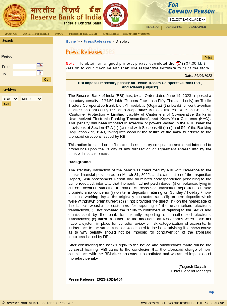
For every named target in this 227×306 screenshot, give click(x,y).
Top (211, 287)
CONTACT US (173, 26)
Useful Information (35, 33)
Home (71, 41)
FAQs (59, 33)
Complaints (111, 33)
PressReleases (97, 41)
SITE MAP (152, 26)
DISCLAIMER (197, 26)
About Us (10, 33)
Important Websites (136, 33)
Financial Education (83, 33)
